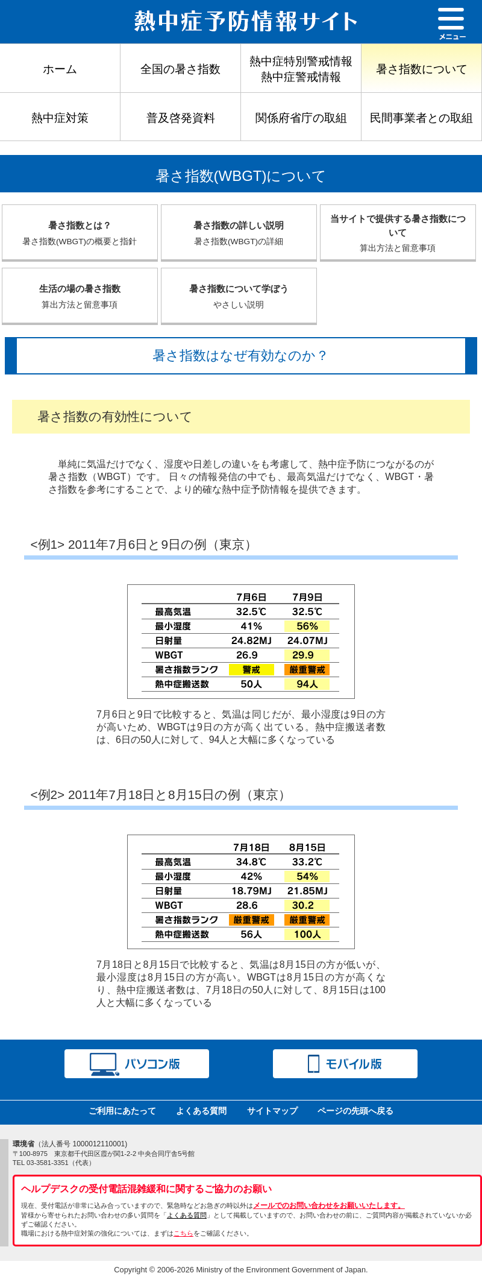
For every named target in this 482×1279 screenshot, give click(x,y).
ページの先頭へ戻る (355, 1111)
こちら (183, 1233)
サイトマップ (272, 1111)
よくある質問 (201, 1111)
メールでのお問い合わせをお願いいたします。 (329, 1205)
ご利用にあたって (122, 1111)
